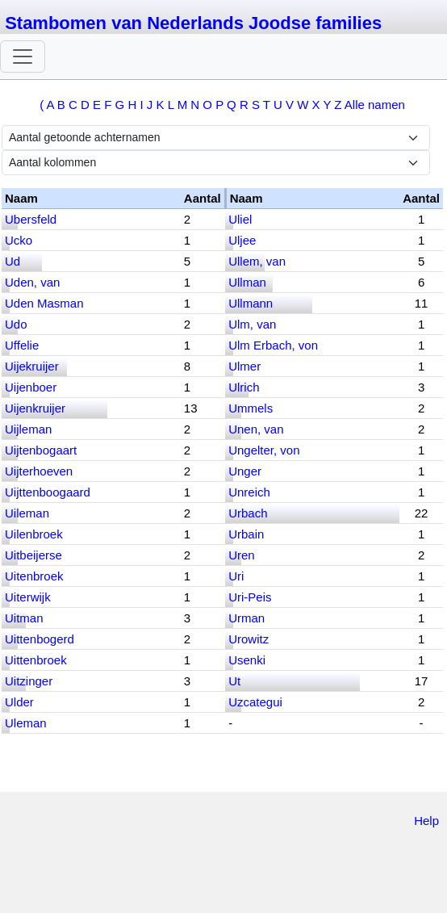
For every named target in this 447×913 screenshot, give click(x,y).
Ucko (18, 240)
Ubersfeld (30, 219)
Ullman (247, 282)
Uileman (27, 513)
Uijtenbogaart (41, 450)
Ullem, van (257, 261)
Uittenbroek (36, 660)
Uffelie (22, 345)
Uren (241, 555)
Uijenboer (30, 387)
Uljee (242, 240)
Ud (12, 261)
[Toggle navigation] (22, 56)
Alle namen (375, 104)
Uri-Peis (249, 597)
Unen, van (255, 429)
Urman (246, 618)
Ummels (250, 408)
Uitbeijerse (33, 555)
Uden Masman (44, 303)
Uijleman (28, 429)
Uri (236, 576)
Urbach (247, 513)
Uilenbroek (34, 534)
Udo (16, 324)
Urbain (246, 534)
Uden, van (32, 282)
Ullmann (250, 303)
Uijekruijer (32, 366)
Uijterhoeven (39, 471)
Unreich (249, 492)
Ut (234, 681)
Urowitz (248, 639)
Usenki (246, 660)
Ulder (19, 702)
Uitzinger (28, 681)
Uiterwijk (28, 597)
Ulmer (244, 366)
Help (426, 820)
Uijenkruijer (35, 408)
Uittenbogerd (39, 639)
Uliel (240, 219)
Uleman (26, 723)
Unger (244, 471)
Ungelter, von (263, 450)
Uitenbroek (34, 576)
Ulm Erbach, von (273, 345)
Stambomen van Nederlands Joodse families (193, 23)
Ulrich (243, 387)
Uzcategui (255, 702)
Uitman (24, 618)
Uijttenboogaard (47, 492)
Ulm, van (252, 324)
